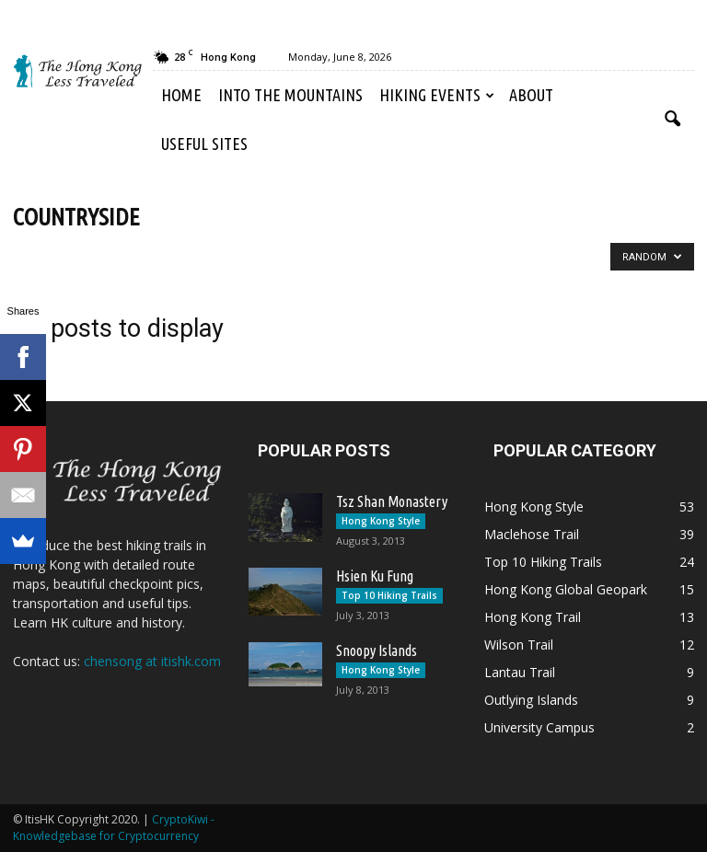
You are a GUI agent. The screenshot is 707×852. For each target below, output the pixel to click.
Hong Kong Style (381, 520)
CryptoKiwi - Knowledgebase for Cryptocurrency (113, 828)
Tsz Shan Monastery (391, 501)
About (531, 95)
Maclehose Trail (531, 534)
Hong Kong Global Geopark (565, 589)
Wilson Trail (518, 644)
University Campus (539, 727)
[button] (672, 120)
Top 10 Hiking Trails (389, 595)
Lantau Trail (519, 672)
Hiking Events (436, 95)
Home (181, 95)
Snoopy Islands (376, 650)
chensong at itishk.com (152, 661)
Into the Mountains (290, 95)
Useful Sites (204, 143)
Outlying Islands (531, 699)
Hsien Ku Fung (374, 576)
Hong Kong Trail (532, 617)
